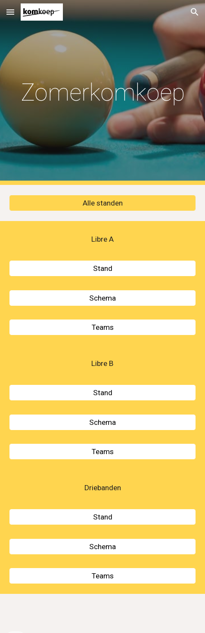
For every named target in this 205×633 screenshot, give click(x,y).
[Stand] (102, 268)
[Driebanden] (102, 488)
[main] (102, 92)
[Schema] (102, 298)
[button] (10, 12)
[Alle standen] (102, 203)
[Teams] (102, 327)
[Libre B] (102, 363)
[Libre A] (102, 239)
